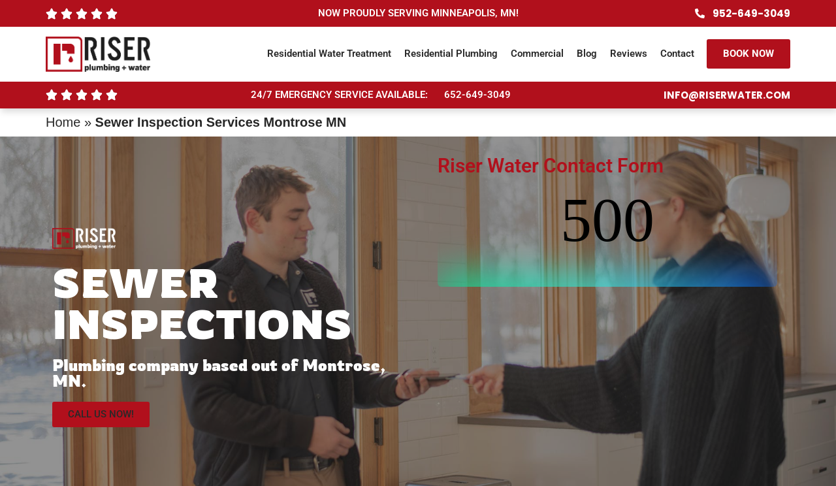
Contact (677, 53)
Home (63, 122)
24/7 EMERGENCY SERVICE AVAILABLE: (339, 95)
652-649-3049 (477, 95)
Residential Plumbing (451, 53)
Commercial (537, 53)
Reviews (628, 53)
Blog (587, 53)
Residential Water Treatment (329, 53)
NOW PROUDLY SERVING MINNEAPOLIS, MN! (418, 13)
